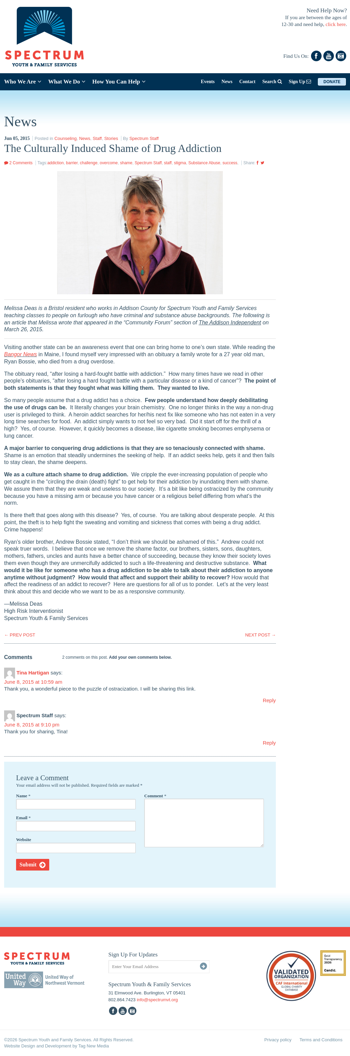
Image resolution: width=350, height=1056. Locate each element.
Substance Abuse (204, 162)
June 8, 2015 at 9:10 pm (31, 724)
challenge (88, 162)
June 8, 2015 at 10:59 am (33, 682)
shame (126, 162)
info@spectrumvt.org (157, 999)
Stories (111, 138)
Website (23, 839)
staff (168, 162)
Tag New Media (93, 1045)
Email (23, 817)
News (226, 81)
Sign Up (300, 81)
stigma (180, 162)
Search (272, 81)
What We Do (66, 81)
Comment (155, 795)
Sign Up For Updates (133, 954)
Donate (331, 81)
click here (336, 24)
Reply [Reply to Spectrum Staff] (269, 743)
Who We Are (22, 81)
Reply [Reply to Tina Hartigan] (269, 700)
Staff (97, 138)
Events (208, 81)
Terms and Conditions (320, 1039)
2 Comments (18, 162)
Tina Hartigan (32, 672)
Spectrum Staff (144, 138)
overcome (109, 162)
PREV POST (19, 635)
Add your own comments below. (140, 657)
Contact (247, 81)
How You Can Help (119, 81)
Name (23, 795)
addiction (55, 162)
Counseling (65, 138)
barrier (72, 162)
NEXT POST (260, 635)
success (230, 162)
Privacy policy (277, 1039)
